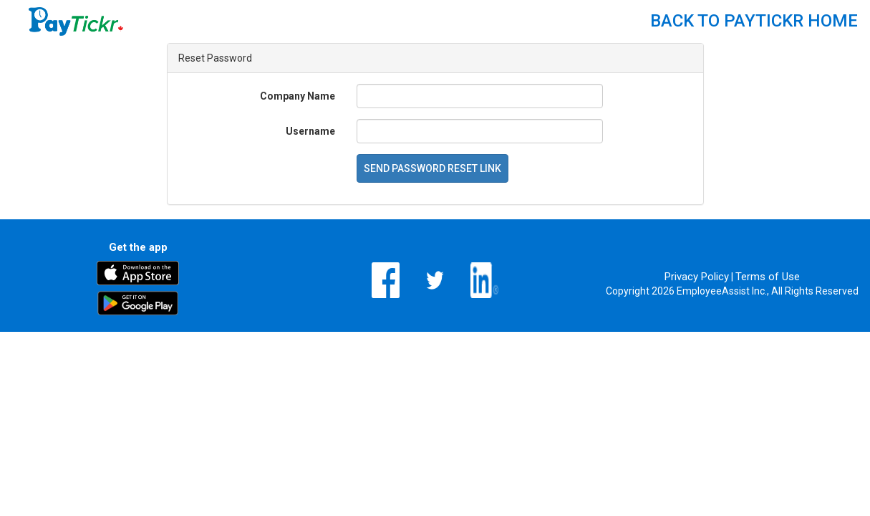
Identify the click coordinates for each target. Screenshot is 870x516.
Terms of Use (767, 276)
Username (310, 131)
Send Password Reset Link (432, 168)
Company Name (297, 96)
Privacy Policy (696, 276)
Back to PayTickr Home (754, 21)
